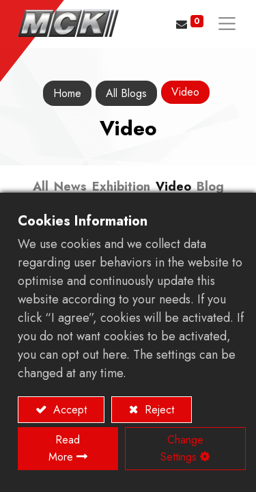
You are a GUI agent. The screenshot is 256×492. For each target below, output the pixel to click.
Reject (157, 410)
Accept (68, 410)
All (40, 186)
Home (67, 93)
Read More (64, 448)
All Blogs (126, 93)
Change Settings (181, 448)
